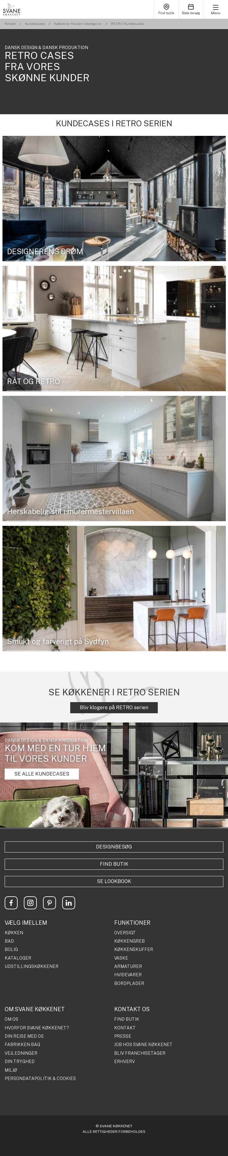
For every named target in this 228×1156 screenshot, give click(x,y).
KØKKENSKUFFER (133, 949)
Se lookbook (114, 881)
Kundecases (35, 24)
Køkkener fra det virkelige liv (78, 24)
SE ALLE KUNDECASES (41, 774)
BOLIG (11, 949)
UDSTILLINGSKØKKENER (31, 966)
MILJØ (11, 1070)
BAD (9, 941)
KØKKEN (14, 933)
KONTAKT (125, 1028)
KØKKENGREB (129, 941)
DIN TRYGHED (20, 1061)
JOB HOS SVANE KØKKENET (143, 1044)
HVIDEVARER (128, 975)
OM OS (11, 1019)
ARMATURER (128, 966)
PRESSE (122, 1036)
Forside (10, 24)
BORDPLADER (129, 983)
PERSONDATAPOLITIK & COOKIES (40, 1078)
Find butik (114, 864)
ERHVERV (124, 1061)
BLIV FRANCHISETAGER (140, 1053)
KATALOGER (18, 958)
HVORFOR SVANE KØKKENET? (37, 1028)
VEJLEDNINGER (21, 1053)
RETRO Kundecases (127, 24)
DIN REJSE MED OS (24, 1036)
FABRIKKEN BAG (22, 1044)
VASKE (121, 958)
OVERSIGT (125, 933)
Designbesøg (114, 847)
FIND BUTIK (126, 1019)
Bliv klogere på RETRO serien (114, 707)
